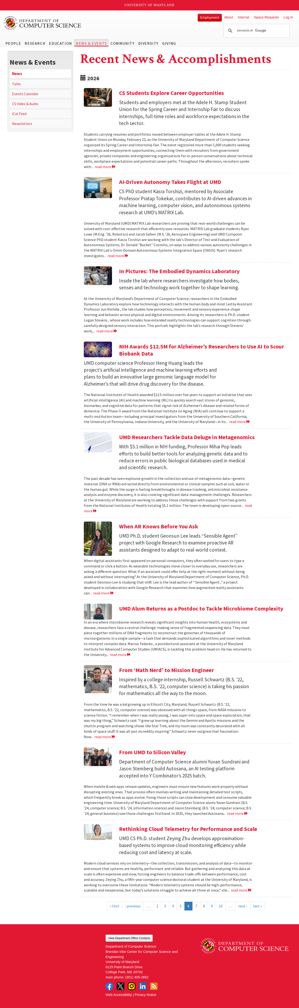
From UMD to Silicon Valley (152, 752)
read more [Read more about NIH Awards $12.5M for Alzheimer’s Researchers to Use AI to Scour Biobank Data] (239, 421)
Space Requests (266, 17)
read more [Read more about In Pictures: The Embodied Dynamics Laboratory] (106, 331)
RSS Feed (154, 986)
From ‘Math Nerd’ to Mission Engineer (166, 670)
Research (35, 43)
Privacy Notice (145, 995)
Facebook (109, 986)
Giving (169, 43)
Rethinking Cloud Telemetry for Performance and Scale (188, 829)
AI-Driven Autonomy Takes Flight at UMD (170, 182)
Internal (243, 17)
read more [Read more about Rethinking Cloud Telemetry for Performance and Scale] (241, 890)
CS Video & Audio (25, 103)
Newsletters (22, 123)
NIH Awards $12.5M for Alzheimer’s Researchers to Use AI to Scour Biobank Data (201, 350)
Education (60, 43)
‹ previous (133, 906)
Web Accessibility (119, 995)
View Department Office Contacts (129, 938)
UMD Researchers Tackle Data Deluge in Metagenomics (187, 437)
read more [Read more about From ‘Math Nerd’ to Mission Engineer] (105, 736)
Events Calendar (25, 93)
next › (242, 906)
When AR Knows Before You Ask (158, 526)
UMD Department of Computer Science (43, 23)
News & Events (91, 43)
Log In (288, 17)
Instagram (131, 986)
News (17, 73)
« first (114, 906)
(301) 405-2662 (136, 977)
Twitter (120, 986)
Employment (209, 17)
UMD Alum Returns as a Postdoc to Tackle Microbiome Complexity (201, 608)
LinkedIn (143, 986)
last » (257, 906)
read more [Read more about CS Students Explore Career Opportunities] (105, 166)
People (13, 43)
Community (122, 43)
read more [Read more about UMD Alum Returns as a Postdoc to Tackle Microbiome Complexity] (120, 654)
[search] (256, 31)
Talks (16, 83)
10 (221, 906)
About (228, 17)
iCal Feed (19, 113)
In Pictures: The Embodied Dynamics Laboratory (179, 271)
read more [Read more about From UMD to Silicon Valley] (237, 813)
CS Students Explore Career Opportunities (172, 93)
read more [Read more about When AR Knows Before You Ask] (103, 593)
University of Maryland (149, 5)
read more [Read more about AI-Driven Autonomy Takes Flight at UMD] (118, 255)
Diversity (148, 43)
